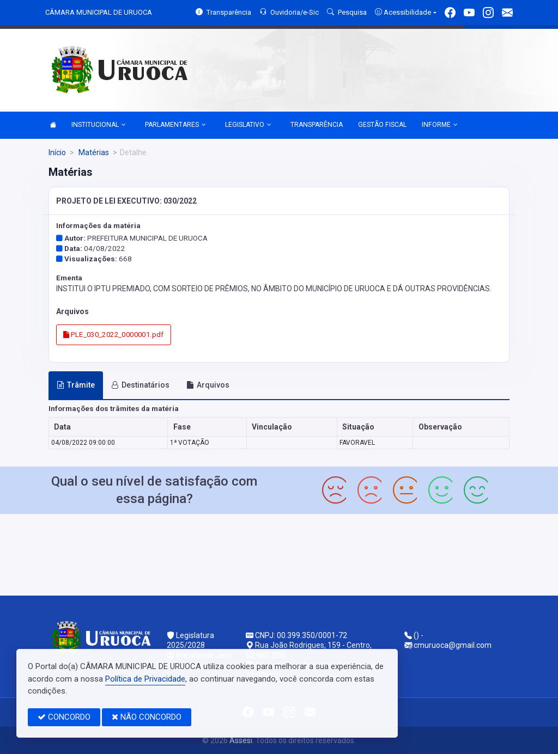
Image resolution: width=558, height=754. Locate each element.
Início (57, 152)
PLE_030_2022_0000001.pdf (113, 334)
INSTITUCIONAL (98, 125)
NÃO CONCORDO (146, 717)
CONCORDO (64, 717)
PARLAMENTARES (175, 125)
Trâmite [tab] (76, 385)
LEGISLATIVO (248, 125)
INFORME (440, 125)
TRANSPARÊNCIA (316, 124)
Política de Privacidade (145, 679)
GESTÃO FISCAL (382, 124)
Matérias (93, 152)
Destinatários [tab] (140, 385)
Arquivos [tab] (207, 385)
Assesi (240, 740)
